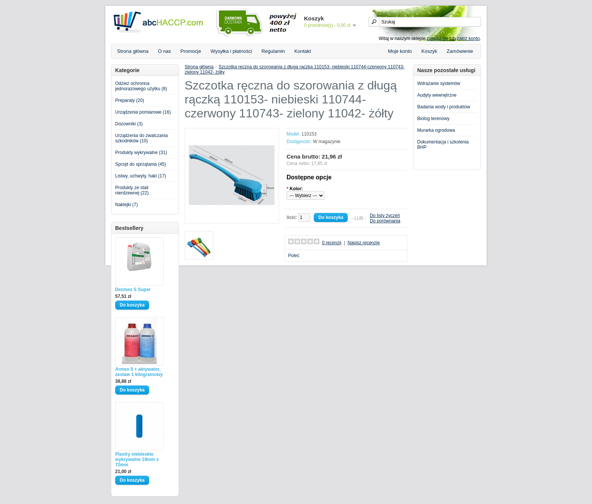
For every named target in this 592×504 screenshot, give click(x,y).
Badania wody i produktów (443, 106)
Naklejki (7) (126, 204)
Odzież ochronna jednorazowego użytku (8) (141, 86)
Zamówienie (460, 51)
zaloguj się (438, 38)
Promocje (190, 51)
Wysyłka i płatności (231, 51)
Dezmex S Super (133, 289)
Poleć (293, 255)
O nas (164, 51)
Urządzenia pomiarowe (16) (143, 112)
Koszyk (429, 51)
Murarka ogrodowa (436, 130)
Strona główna (132, 51)
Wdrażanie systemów (438, 83)
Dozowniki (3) (129, 123)
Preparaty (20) (129, 100)
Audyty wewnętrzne (436, 95)
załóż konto (468, 38)
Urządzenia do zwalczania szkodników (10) (141, 138)
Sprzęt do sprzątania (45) (140, 164)
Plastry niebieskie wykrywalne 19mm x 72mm (137, 459)
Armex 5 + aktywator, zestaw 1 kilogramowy (139, 372)
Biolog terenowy (433, 118)
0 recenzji (331, 242)
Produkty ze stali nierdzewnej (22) (132, 190)
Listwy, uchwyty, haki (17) (140, 176)
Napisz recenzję (363, 242)
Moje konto (400, 51)
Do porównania (385, 220)
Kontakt (302, 51)
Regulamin (273, 51)
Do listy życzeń (385, 215)
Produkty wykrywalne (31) (141, 152)
